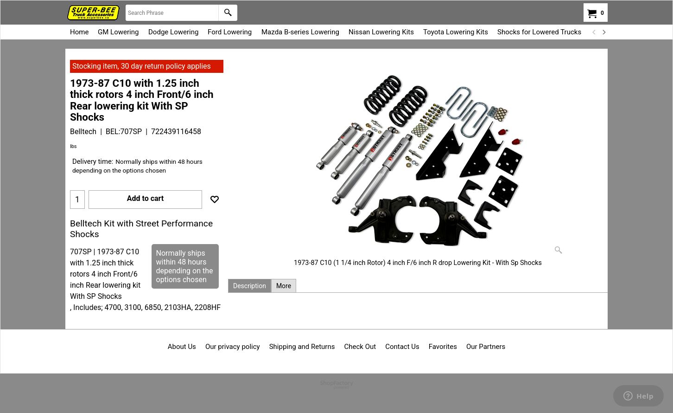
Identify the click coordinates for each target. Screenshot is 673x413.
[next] (603, 32)
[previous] (594, 32)
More (283, 286)
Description (249, 286)
